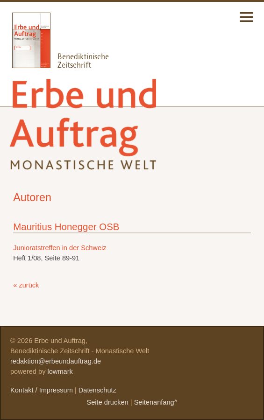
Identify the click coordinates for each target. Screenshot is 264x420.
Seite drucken (107, 402)
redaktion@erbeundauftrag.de (55, 361)
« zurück (26, 285)
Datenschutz (97, 390)
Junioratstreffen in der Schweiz (59, 248)
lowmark (60, 371)
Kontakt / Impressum (41, 390)
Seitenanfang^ (156, 402)
